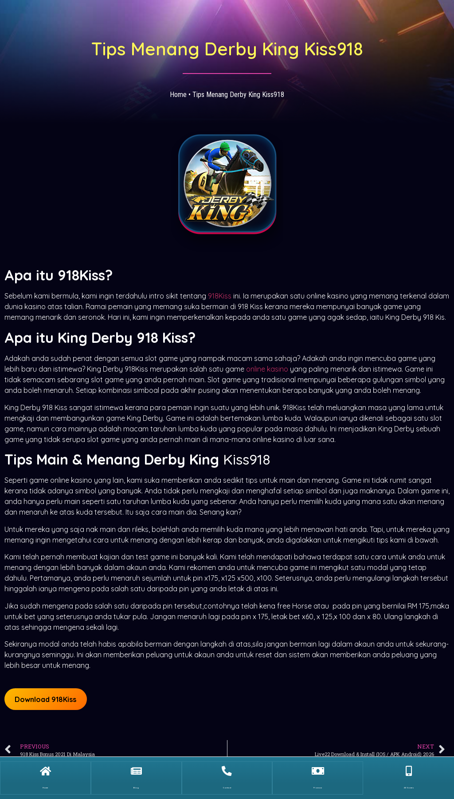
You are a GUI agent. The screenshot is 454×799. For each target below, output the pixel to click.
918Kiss (219, 295)
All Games (408, 784)
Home (178, 94)
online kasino (267, 369)
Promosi (317, 784)
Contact (227, 784)
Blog (136, 784)
